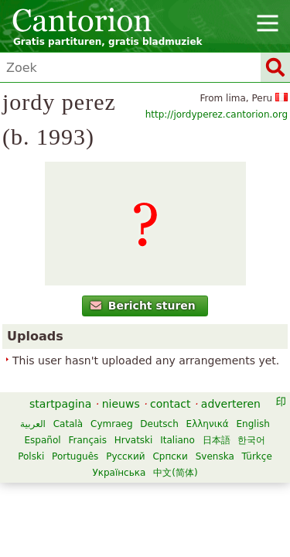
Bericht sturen (142, 305)
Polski (31, 456)
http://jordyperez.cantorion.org (216, 114)
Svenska (215, 456)
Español (43, 440)
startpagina (60, 404)
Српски (170, 456)
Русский (125, 456)
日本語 (216, 440)
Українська (118, 472)
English (253, 424)
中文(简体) (175, 472)
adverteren (231, 404)
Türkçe (257, 456)
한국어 (251, 440)
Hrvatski (133, 440)
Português (75, 456)
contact (170, 404)
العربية (33, 424)
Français (87, 440)
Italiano (177, 440)
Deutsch (159, 424)
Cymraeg (111, 424)
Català (68, 424)
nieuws (121, 404)
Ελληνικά (207, 424)
